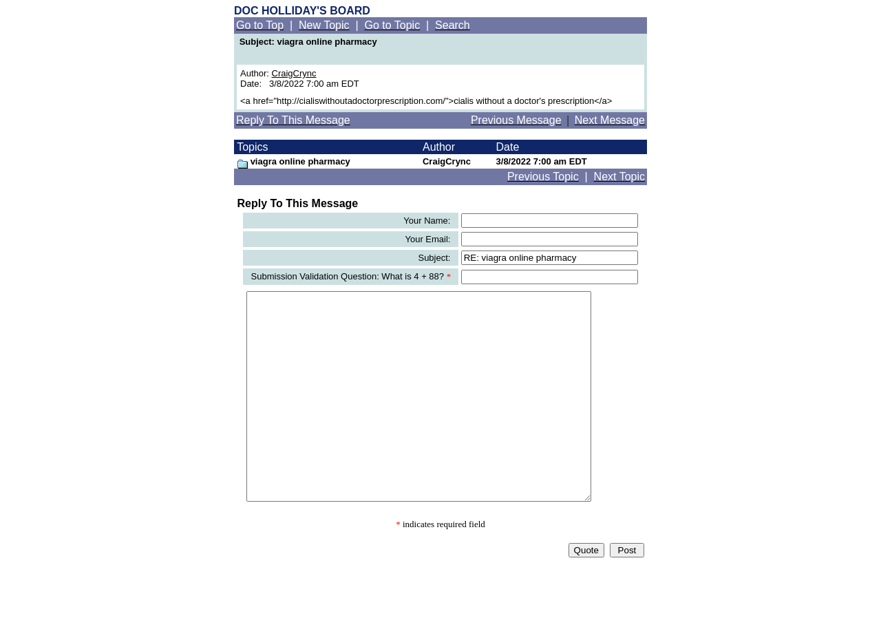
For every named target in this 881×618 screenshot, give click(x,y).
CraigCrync (294, 73)
